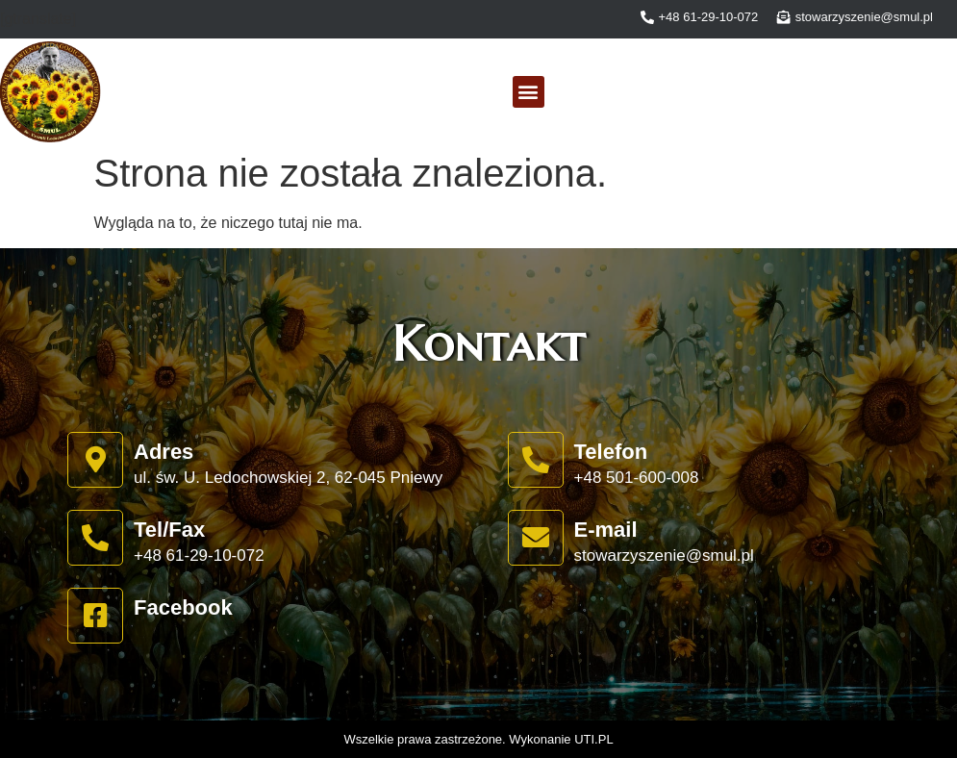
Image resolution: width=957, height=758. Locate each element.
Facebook (183, 607)
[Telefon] (536, 460)
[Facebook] (95, 616)
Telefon (611, 452)
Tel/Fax (169, 530)
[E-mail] (536, 538)
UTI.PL (593, 739)
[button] (528, 92)
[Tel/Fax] (95, 538)
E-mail (606, 530)
